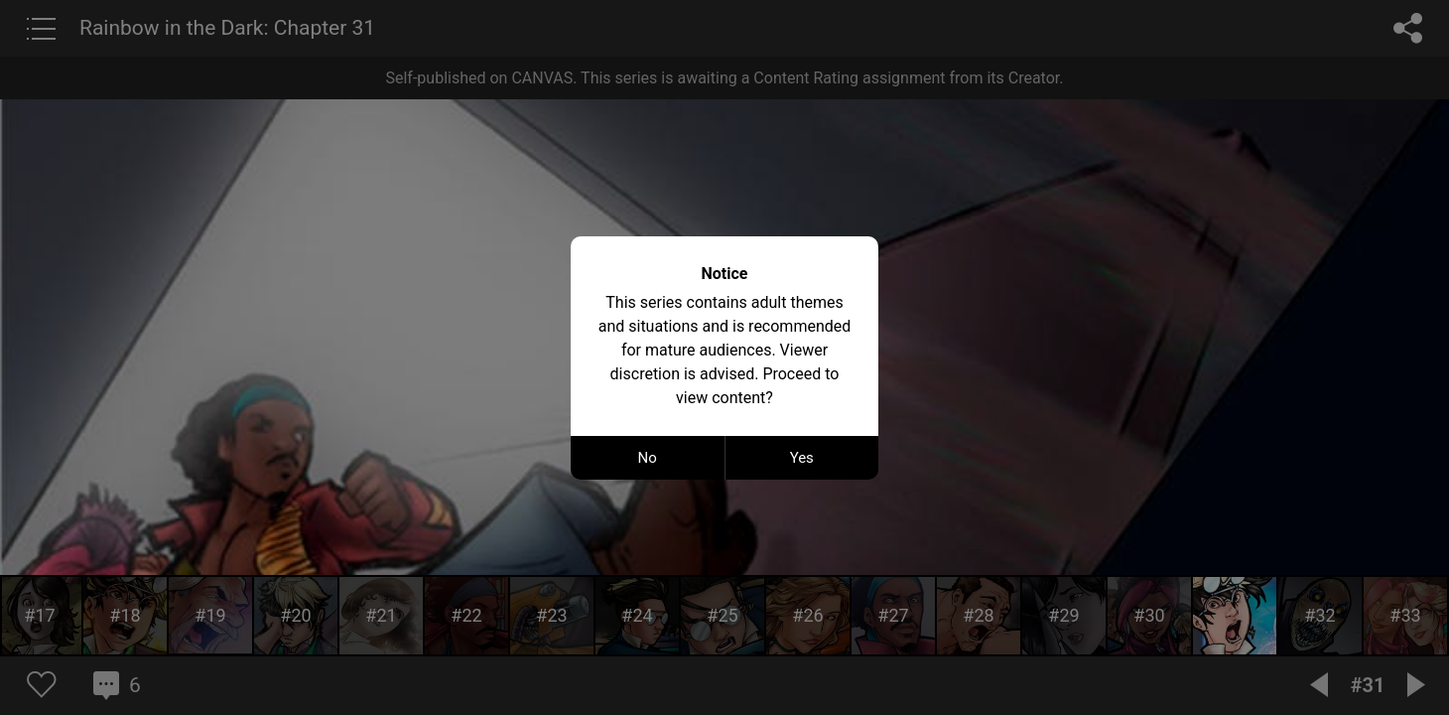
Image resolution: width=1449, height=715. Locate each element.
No (647, 458)
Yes (802, 458)
